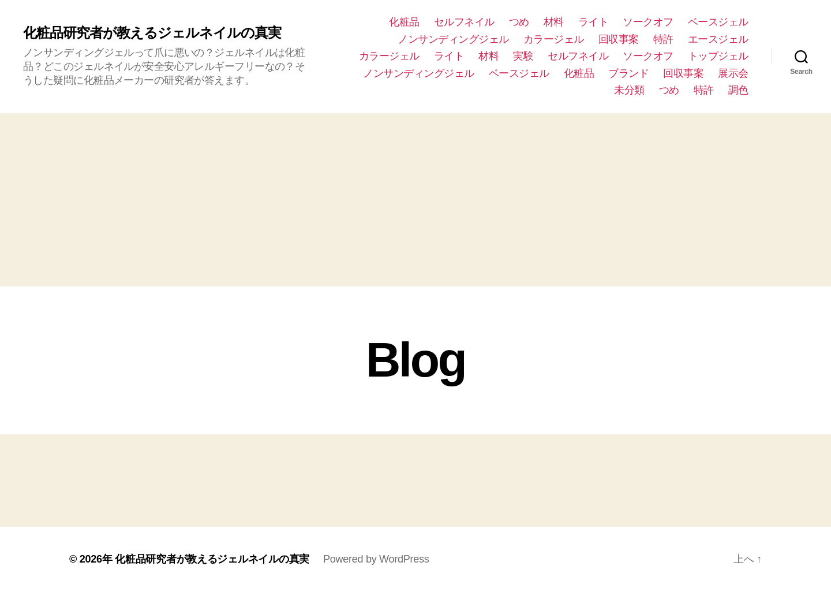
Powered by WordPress (376, 559)
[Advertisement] (415, 200)
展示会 (733, 73)
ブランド (628, 73)
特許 (663, 39)
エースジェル (718, 39)
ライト (593, 22)
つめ (519, 22)
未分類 (629, 90)
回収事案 (618, 39)
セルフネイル (464, 22)
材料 (554, 22)
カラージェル (553, 39)
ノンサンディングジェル (453, 39)
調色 (738, 90)
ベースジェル (718, 22)
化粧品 (404, 22)
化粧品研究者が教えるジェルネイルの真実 (152, 33)
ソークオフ (648, 22)
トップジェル (718, 56)
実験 (523, 56)
